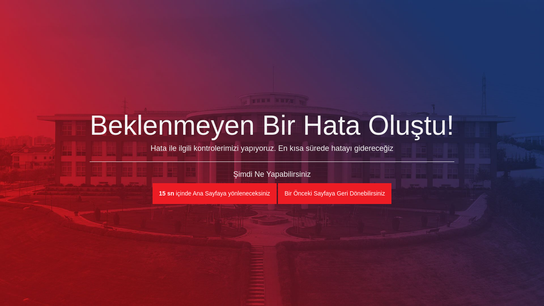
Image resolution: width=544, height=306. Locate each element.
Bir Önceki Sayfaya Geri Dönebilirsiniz (334, 193)
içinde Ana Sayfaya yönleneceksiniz (214, 193)
